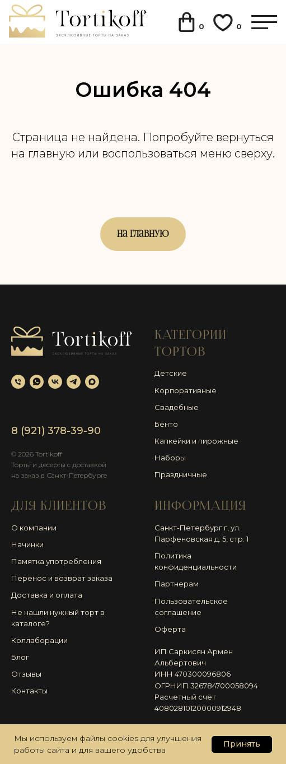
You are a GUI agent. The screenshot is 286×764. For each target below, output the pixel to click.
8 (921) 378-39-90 (56, 431)
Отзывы (26, 673)
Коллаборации (39, 640)
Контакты (29, 690)
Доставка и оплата (46, 594)
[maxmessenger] (92, 382)
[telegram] (74, 382)
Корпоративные (185, 390)
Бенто (166, 424)
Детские (170, 373)
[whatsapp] (37, 382)
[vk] (55, 382)
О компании (34, 527)
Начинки (27, 544)
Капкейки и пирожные (196, 440)
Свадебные (176, 407)
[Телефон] (18, 382)
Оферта (170, 629)
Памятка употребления (56, 561)
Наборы (170, 457)
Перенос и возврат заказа (61, 578)
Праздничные (180, 474)
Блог (20, 657)
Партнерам (176, 583)
